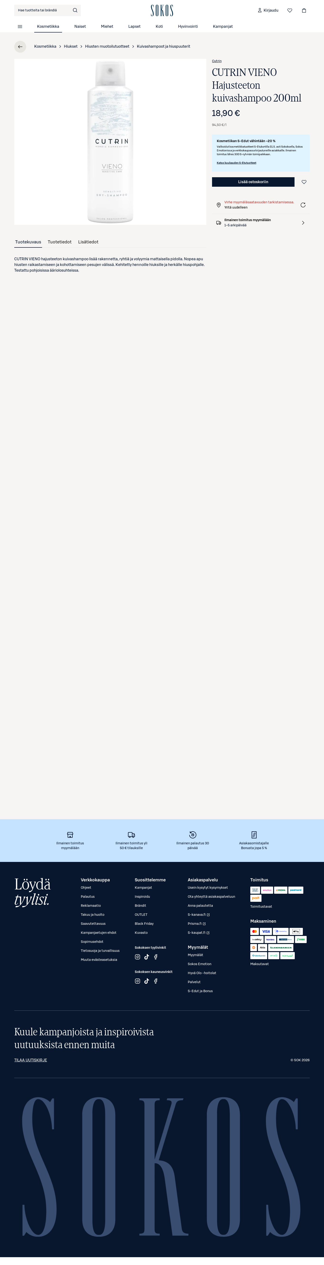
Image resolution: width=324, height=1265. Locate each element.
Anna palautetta (200, 905)
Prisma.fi (199, 925)
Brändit (140, 905)
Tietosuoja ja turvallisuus (100, 951)
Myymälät (195, 955)
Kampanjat (223, 26)
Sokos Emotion (199, 964)
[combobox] (47, 10)
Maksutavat (259, 964)
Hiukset (70, 46)
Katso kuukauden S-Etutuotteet (236, 163)
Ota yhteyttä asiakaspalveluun (211, 896)
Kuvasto (141, 933)
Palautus (88, 896)
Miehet (107, 26)
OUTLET (141, 914)
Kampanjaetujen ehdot (98, 933)
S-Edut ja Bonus (200, 991)
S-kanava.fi (199, 916)
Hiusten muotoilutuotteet (107, 46)
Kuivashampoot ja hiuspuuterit (163, 46)
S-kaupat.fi (199, 934)
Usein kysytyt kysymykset (208, 887)
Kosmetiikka (48, 26)
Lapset (134, 26)
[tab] (28, 242)
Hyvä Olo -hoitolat (202, 973)
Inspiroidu (142, 896)
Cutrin (217, 61)
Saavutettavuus (93, 923)
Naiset (80, 26)
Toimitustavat (261, 906)
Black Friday (144, 923)
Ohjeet (86, 887)
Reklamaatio (91, 905)
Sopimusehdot (92, 942)
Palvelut (194, 982)
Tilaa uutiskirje (30, 1060)
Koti (159, 26)
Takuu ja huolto (92, 914)
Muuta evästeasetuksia (99, 960)
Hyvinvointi (188, 26)
